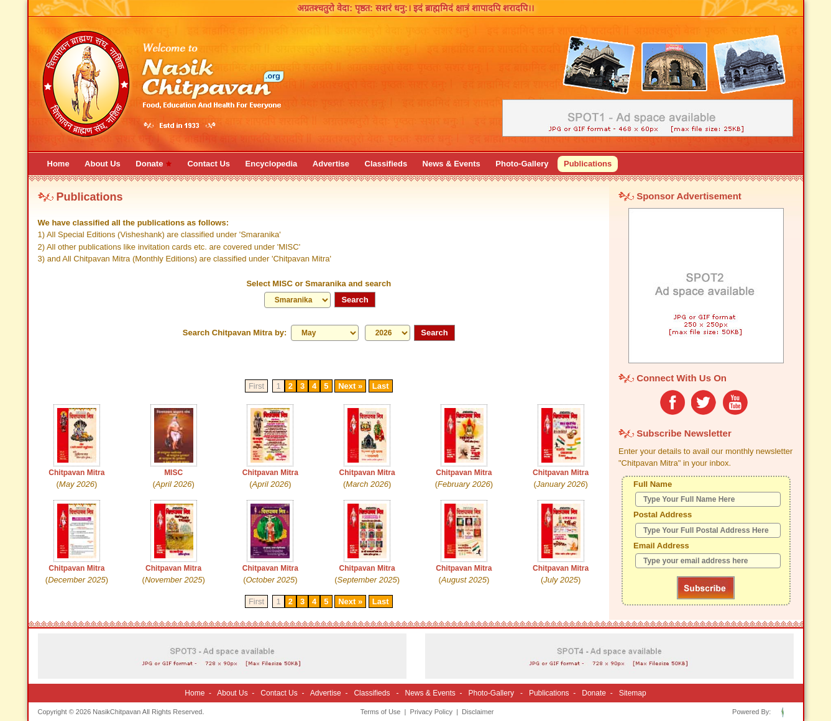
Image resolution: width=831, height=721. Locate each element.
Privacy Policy (431, 711)
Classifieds (372, 693)
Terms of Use (380, 711)
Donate (594, 693)
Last (380, 386)
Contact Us (278, 693)
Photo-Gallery (491, 693)
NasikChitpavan (116, 711)
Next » (350, 386)
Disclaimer (478, 711)
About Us (232, 693)
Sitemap (632, 693)
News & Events (430, 693)
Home (194, 693)
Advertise (325, 693)
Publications (549, 693)
